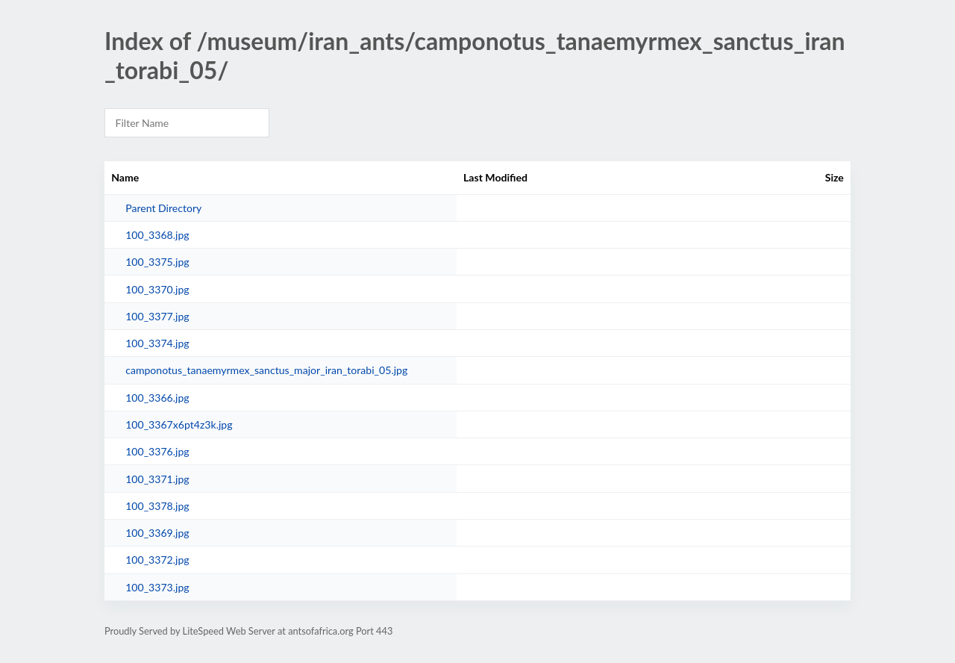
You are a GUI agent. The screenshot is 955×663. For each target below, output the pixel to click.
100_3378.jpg (157, 505)
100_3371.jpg (157, 479)
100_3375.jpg (157, 261)
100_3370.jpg (157, 289)
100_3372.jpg (157, 559)
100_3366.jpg (157, 397)
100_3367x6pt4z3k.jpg (178, 424)
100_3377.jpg (157, 316)
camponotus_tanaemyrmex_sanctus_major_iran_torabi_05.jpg (266, 370)
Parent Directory (163, 208)
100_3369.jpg (157, 532)
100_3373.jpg (157, 587)
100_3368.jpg (157, 234)
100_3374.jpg (157, 343)
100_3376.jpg (157, 451)
